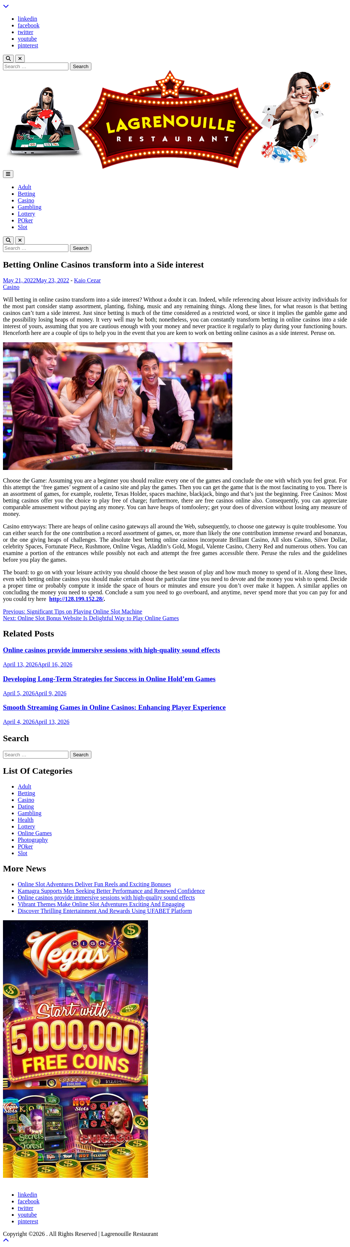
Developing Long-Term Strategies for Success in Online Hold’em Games (109, 679)
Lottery (26, 214)
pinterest (28, 45)
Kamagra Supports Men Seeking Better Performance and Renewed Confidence (111, 891)
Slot (22, 227)
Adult (24, 187)
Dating (26, 806)
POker (25, 220)
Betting (26, 194)
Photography (33, 840)
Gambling (29, 207)
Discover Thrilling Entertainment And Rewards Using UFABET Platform (105, 911)
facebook (29, 25)
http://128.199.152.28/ (76, 599)
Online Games (35, 833)
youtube (27, 39)
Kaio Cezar (87, 280)
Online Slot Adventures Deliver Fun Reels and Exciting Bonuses (94, 884)
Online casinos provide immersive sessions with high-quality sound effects (111, 650)
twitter (25, 32)
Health (26, 820)
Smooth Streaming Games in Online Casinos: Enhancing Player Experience (114, 707)
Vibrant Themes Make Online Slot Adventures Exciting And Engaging (101, 904)
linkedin (27, 19)
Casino (26, 200)
